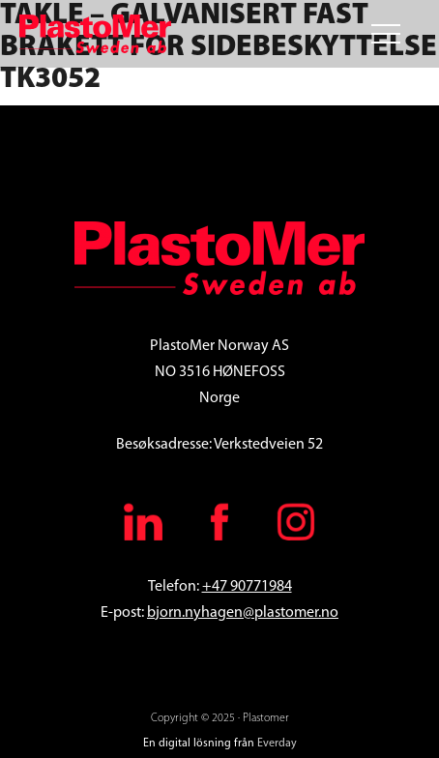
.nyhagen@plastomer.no (260, 613)
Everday (277, 743)
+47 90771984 (247, 587)
